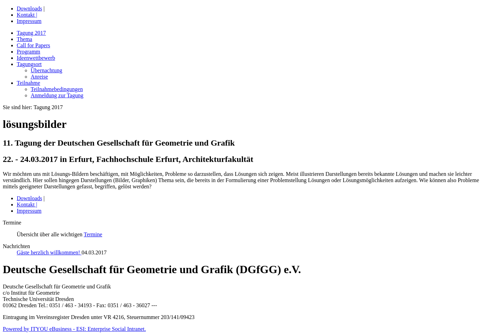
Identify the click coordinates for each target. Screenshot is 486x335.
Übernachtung (46, 70)
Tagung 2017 (31, 33)
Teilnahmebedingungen (57, 89)
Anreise (39, 77)
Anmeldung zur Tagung (57, 95)
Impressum (29, 21)
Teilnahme (28, 83)
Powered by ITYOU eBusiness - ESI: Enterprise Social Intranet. (74, 329)
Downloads (29, 8)
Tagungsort (29, 64)
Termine (93, 234)
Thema (24, 39)
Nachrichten (16, 246)
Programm (28, 52)
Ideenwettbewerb (36, 58)
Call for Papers (33, 45)
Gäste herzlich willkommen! (49, 252)
